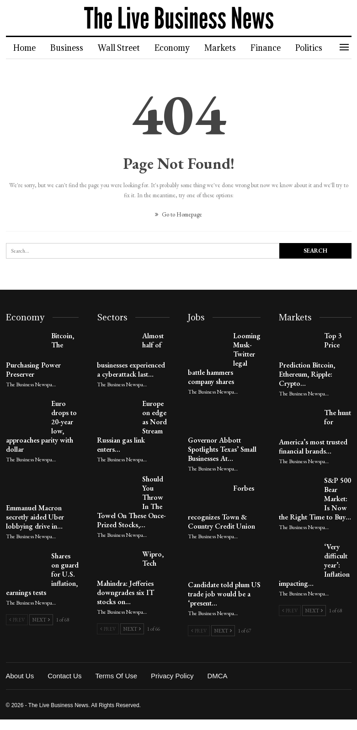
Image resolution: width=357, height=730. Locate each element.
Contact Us (64, 676)
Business (68, 48)
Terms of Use (116, 676)
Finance (272, 48)
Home (24, 48)
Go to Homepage (178, 214)
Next (41, 619)
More (314, 48)
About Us (20, 676)
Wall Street (122, 48)
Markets (225, 48)
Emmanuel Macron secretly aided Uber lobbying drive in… (35, 517)
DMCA (217, 676)
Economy (176, 48)
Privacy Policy (172, 676)
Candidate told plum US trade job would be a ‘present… (224, 594)
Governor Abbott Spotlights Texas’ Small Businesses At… (222, 449)
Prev (17, 619)
